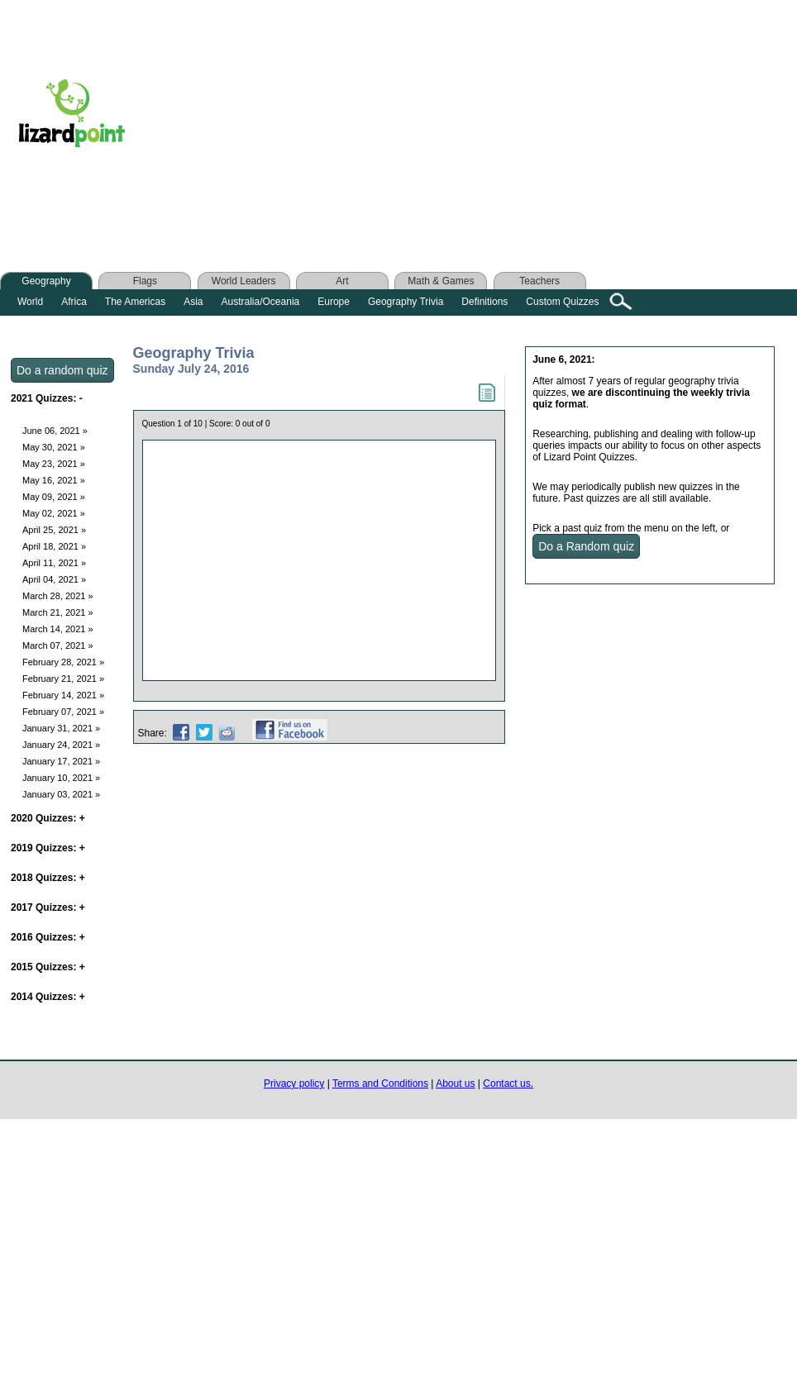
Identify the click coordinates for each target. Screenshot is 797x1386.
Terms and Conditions (380, 1083)
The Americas (135, 301)
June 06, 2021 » (55, 431)
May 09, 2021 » (53, 497)
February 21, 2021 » (63, 678)
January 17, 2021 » (61, 761)
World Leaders (244, 281)
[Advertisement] (469, 117)
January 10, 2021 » (61, 778)
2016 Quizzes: (48, 937)
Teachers (539, 281)
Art (342, 281)
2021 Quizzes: (47, 398)
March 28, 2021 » (57, 596)
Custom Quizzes (562, 301)
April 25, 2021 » (54, 530)
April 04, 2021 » (54, 579)
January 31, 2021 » (61, 728)
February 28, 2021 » (63, 662)
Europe (333, 301)
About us (455, 1083)
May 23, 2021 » (53, 464)
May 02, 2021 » (53, 513)
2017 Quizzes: (48, 907)
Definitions (484, 301)
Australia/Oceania (261, 301)
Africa (74, 301)
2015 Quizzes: (48, 967)
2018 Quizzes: (48, 878)
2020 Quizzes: (48, 818)
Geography (45, 281)
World (30, 301)
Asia (193, 301)
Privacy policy (294, 1083)
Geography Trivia (405, 301)
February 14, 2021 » (63, 695)
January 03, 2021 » (61, 794)
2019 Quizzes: (48, 848)
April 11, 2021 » (54, 563)
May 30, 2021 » (53, 447)
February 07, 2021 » (63, 712)
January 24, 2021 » (61, 745)
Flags (145, 281)
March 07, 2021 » (57, 645)
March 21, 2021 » (57, 612)
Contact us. (508, 1083)
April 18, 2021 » (54, 546)
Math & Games (441, 281)
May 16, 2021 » (53, 480)
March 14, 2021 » (57, 629)
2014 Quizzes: (48, 997)
